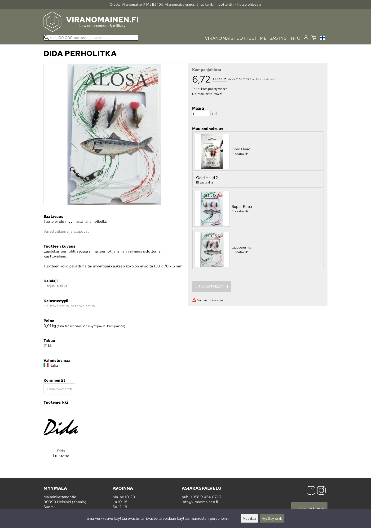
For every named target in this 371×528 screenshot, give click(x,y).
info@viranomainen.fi (200, 501)
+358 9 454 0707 (205, 496)
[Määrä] (201, 113)
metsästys (273, 38)
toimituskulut (269, 79)
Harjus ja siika (55, 286)
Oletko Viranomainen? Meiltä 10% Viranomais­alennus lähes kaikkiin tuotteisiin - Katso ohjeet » (185, 4)
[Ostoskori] (313, 38)
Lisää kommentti (59, 389)
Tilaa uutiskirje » (309, 508)
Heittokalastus (56, 305)
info (295, 38)
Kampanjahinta (206, 69)
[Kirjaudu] (306, 38)
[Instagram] (321, 491)
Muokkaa (249, 518)
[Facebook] (311, 491)
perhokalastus (83, 305)
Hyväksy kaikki (272, 518)
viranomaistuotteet (231, 38)
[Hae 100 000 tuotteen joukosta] (91, 38)
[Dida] (61, 437)
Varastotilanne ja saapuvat (66, 231)
